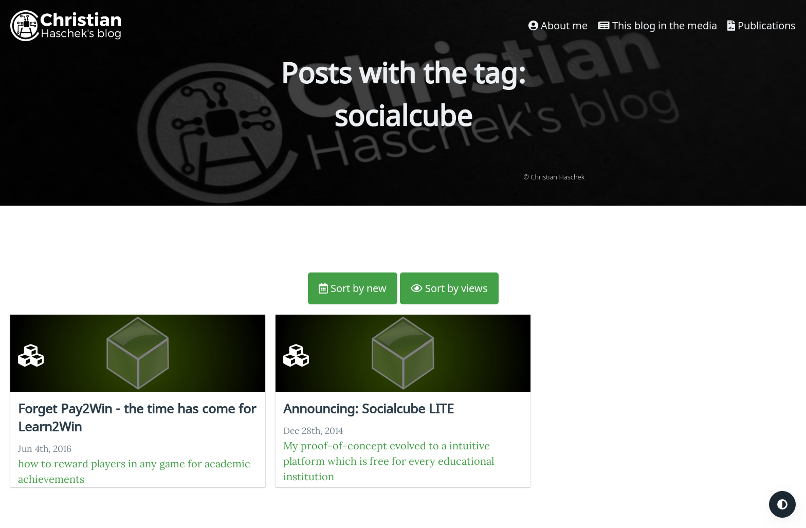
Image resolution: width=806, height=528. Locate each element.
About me (558, 25)
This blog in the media (657, 25)
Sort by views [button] (449, 288)
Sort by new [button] (353, 288)
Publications (761, 25)
